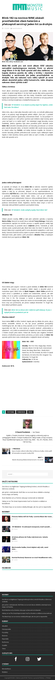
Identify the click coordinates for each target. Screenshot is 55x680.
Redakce (4, 672)
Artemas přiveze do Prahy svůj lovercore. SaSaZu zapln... (30, 538)
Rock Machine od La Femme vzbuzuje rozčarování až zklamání (23, 498)
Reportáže (5, 639)
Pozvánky (5, 632)
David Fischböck (17, 28)
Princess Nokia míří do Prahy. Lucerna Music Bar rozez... (32, 517)
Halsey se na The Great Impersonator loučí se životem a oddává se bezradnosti (27, 613)
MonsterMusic (6, 669)
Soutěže (4, 645)
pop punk (10, 412)
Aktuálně (4, 626)
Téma (4, 648)
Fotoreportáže (6, 629)
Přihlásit (48, 678)
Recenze (4, 636)
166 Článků (36, 432)
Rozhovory (5, 642)
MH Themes (29, 678)
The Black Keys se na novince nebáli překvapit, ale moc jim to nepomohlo (26, 507)
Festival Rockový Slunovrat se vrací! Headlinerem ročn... (32, 557)
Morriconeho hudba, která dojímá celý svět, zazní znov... (30, 548)
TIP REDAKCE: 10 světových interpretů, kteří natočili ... (31, 527)
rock (30, 412)
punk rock (21, 412)
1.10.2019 (6, 28)
